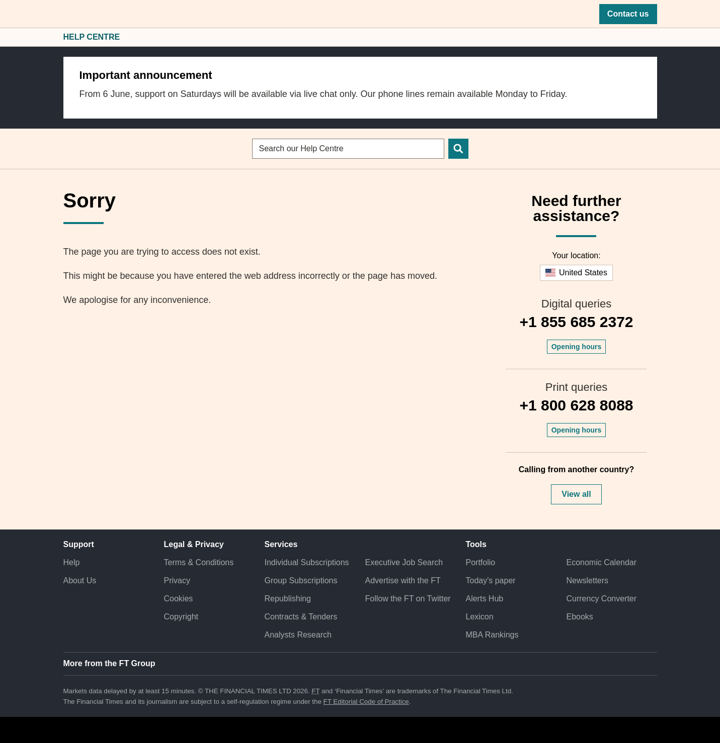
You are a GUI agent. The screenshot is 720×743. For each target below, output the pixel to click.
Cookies (178, 598)
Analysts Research (298, 634)
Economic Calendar (601, 562)
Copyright (181, 616)
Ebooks (579, 616)
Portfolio (480, 562)
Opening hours (576, 347)
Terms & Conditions (199, 562)
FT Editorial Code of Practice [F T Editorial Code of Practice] (366, 701)
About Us (80, 580)
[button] (68, 14)
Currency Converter (601, 598)
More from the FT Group (109, 663)
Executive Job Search (404, 562)
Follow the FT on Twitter (407, 598)
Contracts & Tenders (301, 616)
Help (71, 562)
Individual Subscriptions (307, 562)
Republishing (288, 598)
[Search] (458, 149)
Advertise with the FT (402, 580)
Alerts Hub (484, 598)
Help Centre (91, 37)
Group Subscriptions (301, 580)
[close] (644, 69)
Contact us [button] (628, 14)
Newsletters (587, 580)
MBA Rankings (491, 634)
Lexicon (479, 616)
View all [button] (576, 494)
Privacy (177, 580)
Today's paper (490, 580)
